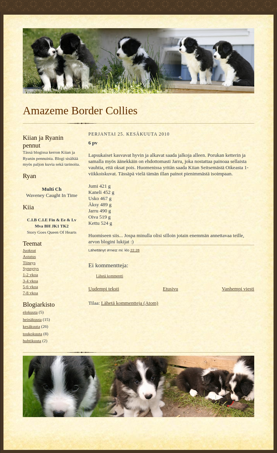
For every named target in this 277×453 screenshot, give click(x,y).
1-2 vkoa (30, 274)
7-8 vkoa (30, 292)
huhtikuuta (32, 340)
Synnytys (31, 268)
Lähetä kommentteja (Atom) (129, 303)
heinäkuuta (32, 319)
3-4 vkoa (30, 280)
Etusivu (170, 289)
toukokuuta (32, 333)
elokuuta (30, 312)
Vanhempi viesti (238, 289)
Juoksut (29, 250)
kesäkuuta (31, 326)
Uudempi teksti (103, 289)
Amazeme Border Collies (80, 110)
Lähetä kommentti (109, 276)
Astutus (29, 256)
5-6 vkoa (30, 286)
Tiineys (29, 262)
